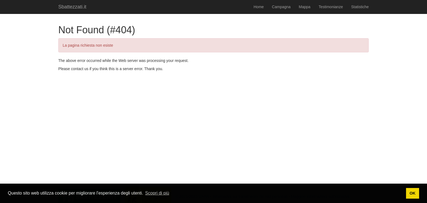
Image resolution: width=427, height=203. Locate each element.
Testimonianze (331, 7)
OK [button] (413, 193)
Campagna (281, 7)
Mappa (304, 7)
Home (259, 7)
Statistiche (360, 7)
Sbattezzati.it (72, 7)
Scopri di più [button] (157, 193)
